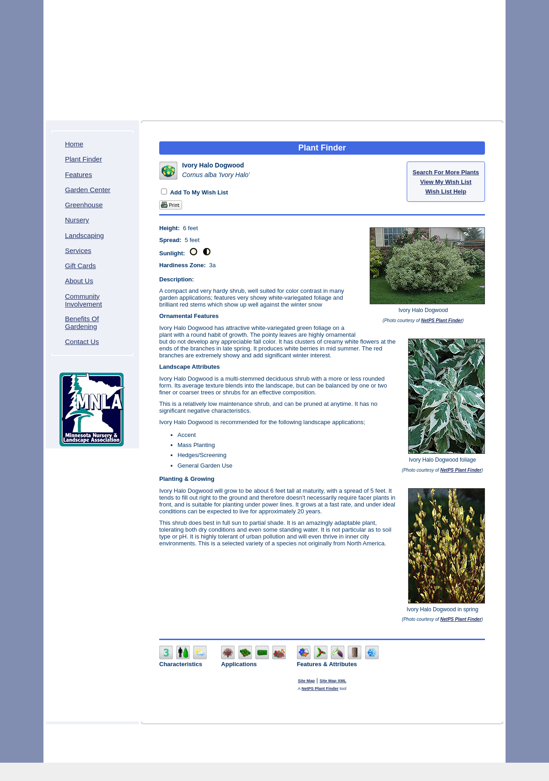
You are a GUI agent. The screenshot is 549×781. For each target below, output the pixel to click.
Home (74, 144)
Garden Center (87, 190)
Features (78, 174)
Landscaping (84, 235)
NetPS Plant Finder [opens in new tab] (320, 688)
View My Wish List (445, 181)
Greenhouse (84, 205)
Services (78, 250)
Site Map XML (333, 681)
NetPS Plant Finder (441, 320)
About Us (79, 281)
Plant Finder (83, 159)
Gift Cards (80, 265)
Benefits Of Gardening (82, 322)
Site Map (306, 681)
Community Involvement (83, 300)
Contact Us (82, 341)
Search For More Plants (446, 172)
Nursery (77, 220)
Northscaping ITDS (301, 754)
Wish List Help (445, 191)
